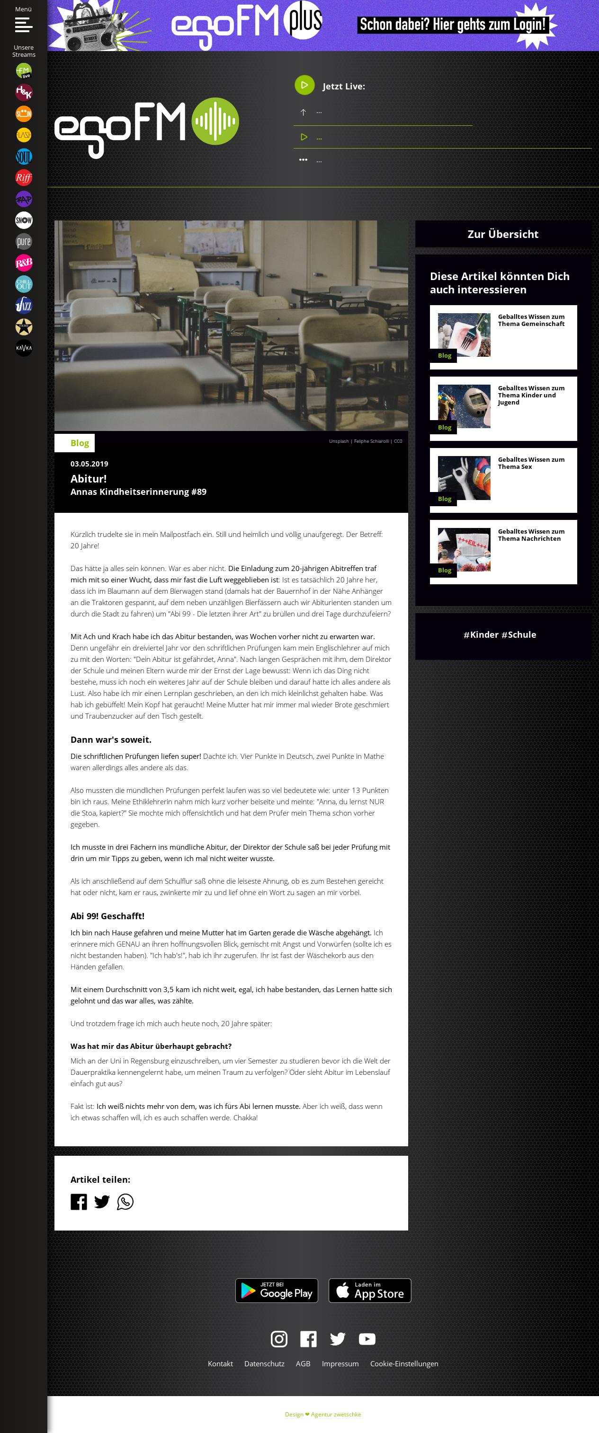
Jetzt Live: (329, 85)
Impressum (340, 1363)
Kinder (484, 634)
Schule (522, 634)
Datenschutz (264, 1363)
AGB (303, 1363)
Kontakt (220, 1363)
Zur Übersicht (503, 234)
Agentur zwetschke (336, 1414)
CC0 (398, 441)
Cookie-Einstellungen (404, 1363)
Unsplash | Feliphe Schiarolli (359, 441)
